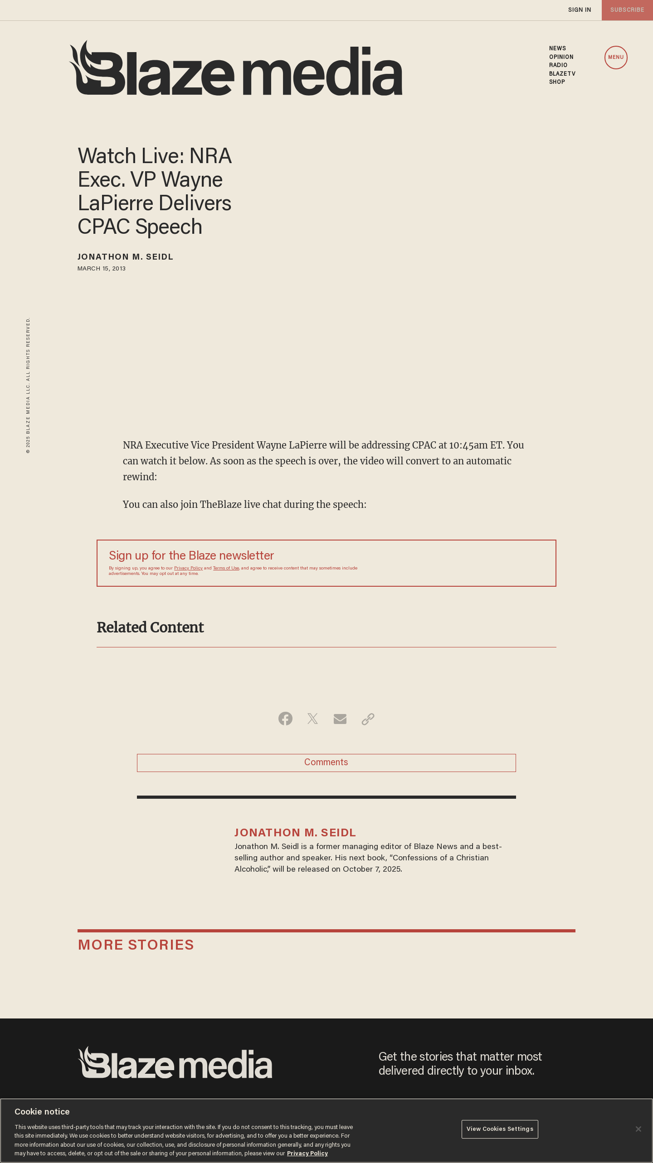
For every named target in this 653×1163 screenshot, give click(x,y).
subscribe (626, 10)
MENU (616, 57)
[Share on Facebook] (283, 719)
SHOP (557, 82)
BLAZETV (562, 74)
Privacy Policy (188, 568)
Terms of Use (226, 568)
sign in (579, 10)
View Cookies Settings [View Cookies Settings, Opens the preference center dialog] (500, 1130)
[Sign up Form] (480, 563)
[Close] (638, 1129)
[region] (326, 1130)
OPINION (561, 57)
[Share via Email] (340, 719)
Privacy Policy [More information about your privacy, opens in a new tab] (307, 1154)
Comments (326, 763)
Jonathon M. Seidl (128, 258)
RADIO (558, 65)
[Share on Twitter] (312, 719)
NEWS (557, 49)
